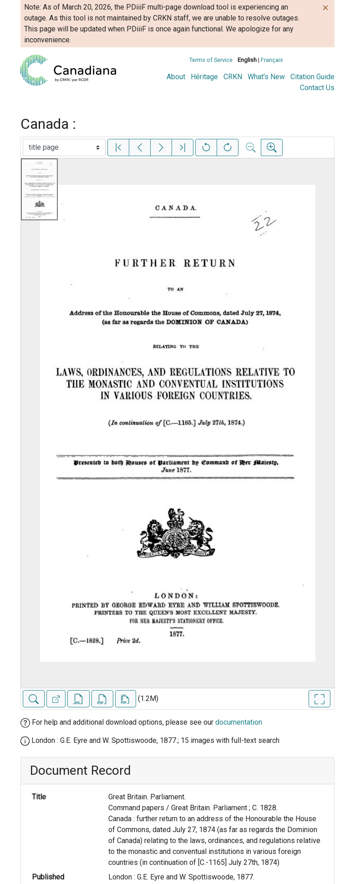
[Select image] (64, 147)
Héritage (204, 76)
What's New (266, 76)
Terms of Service (211, 59)
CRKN (232, 76)
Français (272, 59)
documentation (238, 722)
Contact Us (317, 87)
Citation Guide (312, 76)
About (176, 76)
